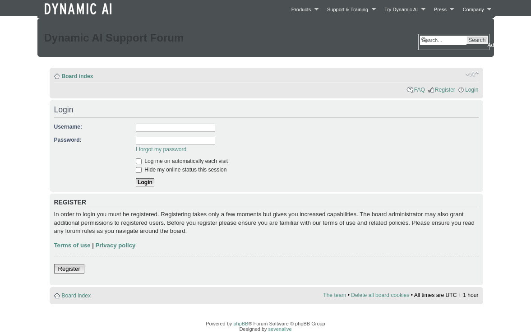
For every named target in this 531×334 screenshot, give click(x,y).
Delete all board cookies (380, 295)
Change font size (472, 74)
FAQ (419, 90)
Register (445, 90)
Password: (68, 140)
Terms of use (72, 245)
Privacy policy (116, 245)
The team (334, 295)
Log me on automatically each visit (182, 161)
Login (472, 90)
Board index (77, 76)
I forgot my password (161, 149)
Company (475, 9)
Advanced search (509, 45)
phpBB (240, 323)
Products (302, 9)
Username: (68, 127)
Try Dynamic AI (402, 9)
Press (441, 9)
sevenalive (280, 329)
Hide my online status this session (181, 170)
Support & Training (349, 9)
